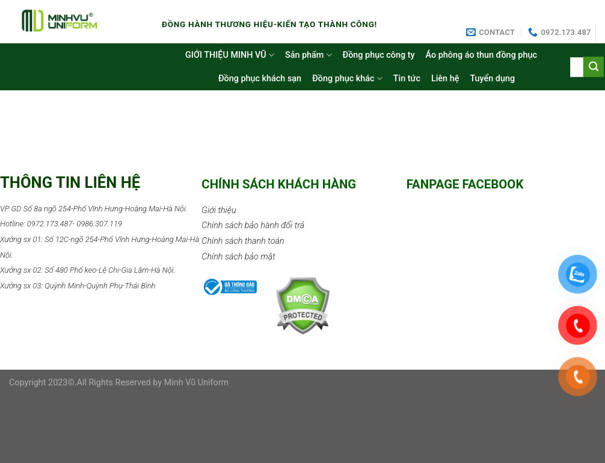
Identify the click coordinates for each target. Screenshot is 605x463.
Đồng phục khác (347, 78)
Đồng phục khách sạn (259, 78)
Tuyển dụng (492, 78)
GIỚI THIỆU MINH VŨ (229, 55)
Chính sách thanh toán (242, 241)
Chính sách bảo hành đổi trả (252, 225)
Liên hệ (445, 78)
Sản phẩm (308, 55)
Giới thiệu (218, 210)
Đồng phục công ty (379, 55)
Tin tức (406, 78)
